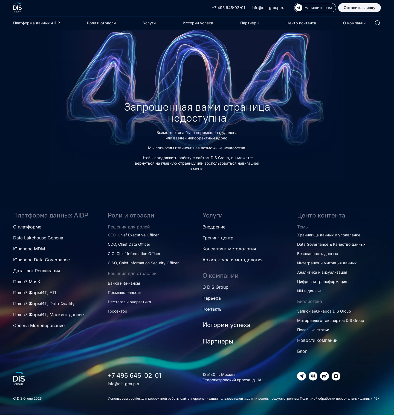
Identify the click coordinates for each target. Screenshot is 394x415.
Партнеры (249, 23)
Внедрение (213, 227)
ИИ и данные (309, 290)
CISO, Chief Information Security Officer (143, 263)
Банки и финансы (124, 283)
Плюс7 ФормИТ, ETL (35, 292)
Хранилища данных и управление (328, 235)
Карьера (211, 298)
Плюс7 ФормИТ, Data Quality (44, 303)
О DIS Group (215, 287)
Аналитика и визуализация (322, 272)
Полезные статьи (313, 329)
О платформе (27, 227)
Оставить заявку (359, 7)
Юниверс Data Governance (41, 259)
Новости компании (317, 340)
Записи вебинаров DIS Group (324, 311)
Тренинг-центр (217, 238)
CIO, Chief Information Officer (134, 253)
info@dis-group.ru (268, 7)
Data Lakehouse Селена (38, 238)
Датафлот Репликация (36, 270)
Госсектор (117, 311)
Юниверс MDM (29, 248)
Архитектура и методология (232, 259)
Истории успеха (198, 23)
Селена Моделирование (39, 325)
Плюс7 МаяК (26, 281)
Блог (302, 351)
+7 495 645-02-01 (228, 7)
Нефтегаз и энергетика (129, 301)
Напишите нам (313, 7)
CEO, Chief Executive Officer (133, 235)
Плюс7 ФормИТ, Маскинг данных (49, 314)
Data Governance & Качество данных (331, 244)
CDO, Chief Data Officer (129, 244)
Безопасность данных (317, 253)
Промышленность (124, 292)
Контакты (212, 309)
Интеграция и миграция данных (327, 263)
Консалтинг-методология (229, 248)
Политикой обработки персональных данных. (337, 398)
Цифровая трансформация (322, 281)
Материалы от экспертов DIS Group (330, 320)
